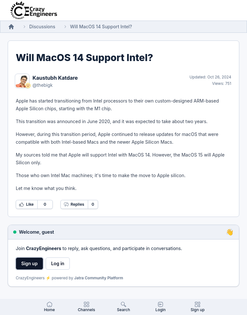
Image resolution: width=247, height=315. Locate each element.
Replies (74, 204)
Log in (57, 263)
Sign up (29, 263)
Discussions (42, 26)
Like (26, 204)
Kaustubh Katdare (55, 78)
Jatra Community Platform (98, 277)
